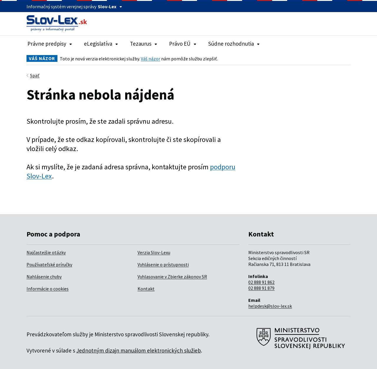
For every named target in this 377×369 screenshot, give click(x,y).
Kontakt (146, 289)
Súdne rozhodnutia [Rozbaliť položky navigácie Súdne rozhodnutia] (234, 43)
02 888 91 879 (261, 288)
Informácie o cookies (48, 289)
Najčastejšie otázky (46, 252)
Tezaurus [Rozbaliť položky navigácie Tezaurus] (143, 43)
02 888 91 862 (261, 282)
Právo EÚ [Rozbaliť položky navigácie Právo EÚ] (182, 43)
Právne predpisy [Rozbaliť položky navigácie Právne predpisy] (49, 43)
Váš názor (150, 59)
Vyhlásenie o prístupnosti (163, 264)
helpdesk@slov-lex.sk (270, 306)
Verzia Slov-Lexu (154, 252)
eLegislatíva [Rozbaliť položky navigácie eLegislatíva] (101, 43)
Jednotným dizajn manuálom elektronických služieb (138, 350)
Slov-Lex (110, 6)
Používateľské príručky (49, 264)
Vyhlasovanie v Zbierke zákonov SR (172, 276)
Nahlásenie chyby (44, 276)
